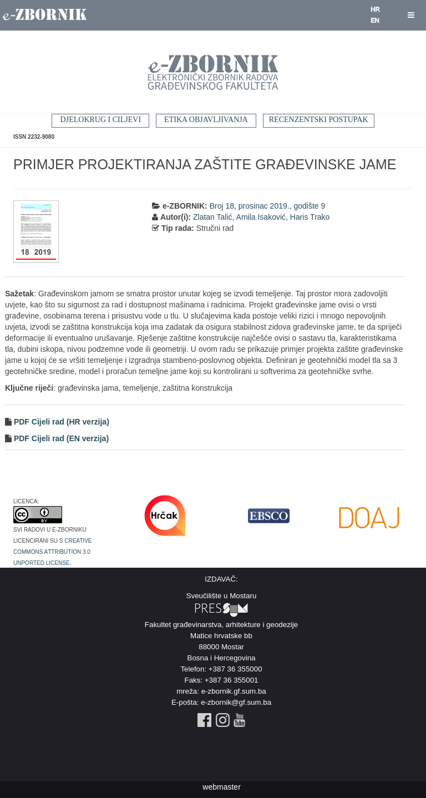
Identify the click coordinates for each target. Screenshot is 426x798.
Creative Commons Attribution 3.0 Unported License (52, 551)
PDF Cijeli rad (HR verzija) (60, 421)
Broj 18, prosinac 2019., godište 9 (268, 205)
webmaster (221, 786)
